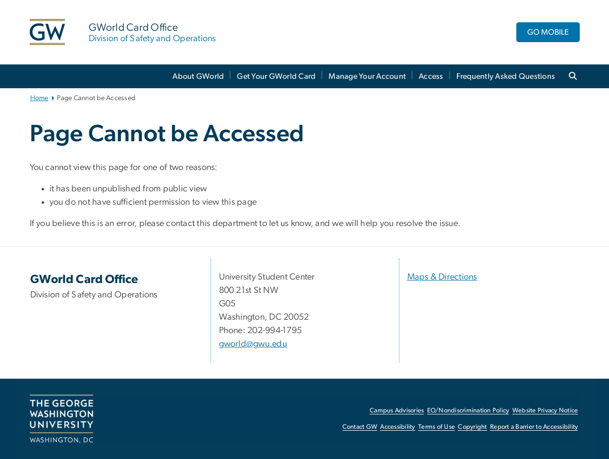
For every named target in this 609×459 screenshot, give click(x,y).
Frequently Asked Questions (505, 76)
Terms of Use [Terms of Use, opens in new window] (436, 427)
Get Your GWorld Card (276, 76)
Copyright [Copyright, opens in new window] (472, 427)
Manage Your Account (367, 76)
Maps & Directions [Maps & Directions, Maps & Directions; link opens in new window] (442, 277)
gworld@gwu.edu (253, 344)
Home (39, 98)
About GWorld (198, 76)
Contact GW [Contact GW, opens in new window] (360, 427)
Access (431, 76)
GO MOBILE (548, 32)
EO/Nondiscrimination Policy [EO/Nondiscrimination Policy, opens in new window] (468, 410)
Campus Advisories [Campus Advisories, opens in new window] (397, 410)
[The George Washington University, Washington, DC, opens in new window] (61, 419)
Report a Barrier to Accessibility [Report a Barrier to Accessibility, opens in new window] (534, 427)
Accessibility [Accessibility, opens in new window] (397, 427)
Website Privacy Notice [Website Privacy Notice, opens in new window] (545, 410)
